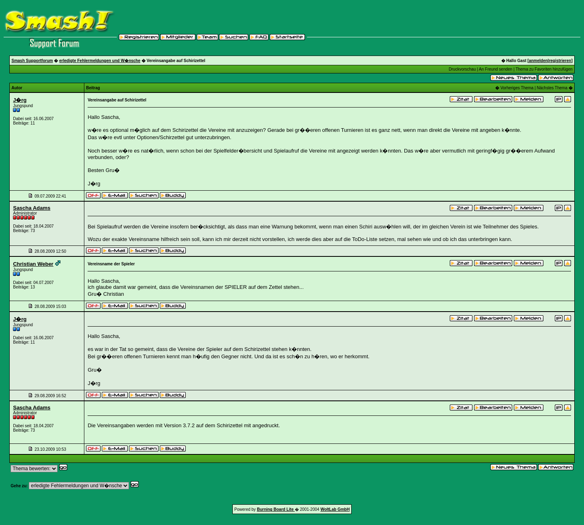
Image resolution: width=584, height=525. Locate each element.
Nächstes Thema (552, 88)
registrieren (560, 60)
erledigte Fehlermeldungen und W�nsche (99, 60)
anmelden (538, 60)
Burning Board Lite (275, 509)
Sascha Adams (31, 208)
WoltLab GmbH (335, 509)
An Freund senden (495, 69)
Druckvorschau (462, 69)
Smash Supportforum (32, 60)
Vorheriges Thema (517, 88)
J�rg (19, 100)
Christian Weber (33, 264)
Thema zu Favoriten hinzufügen (544, 69)
